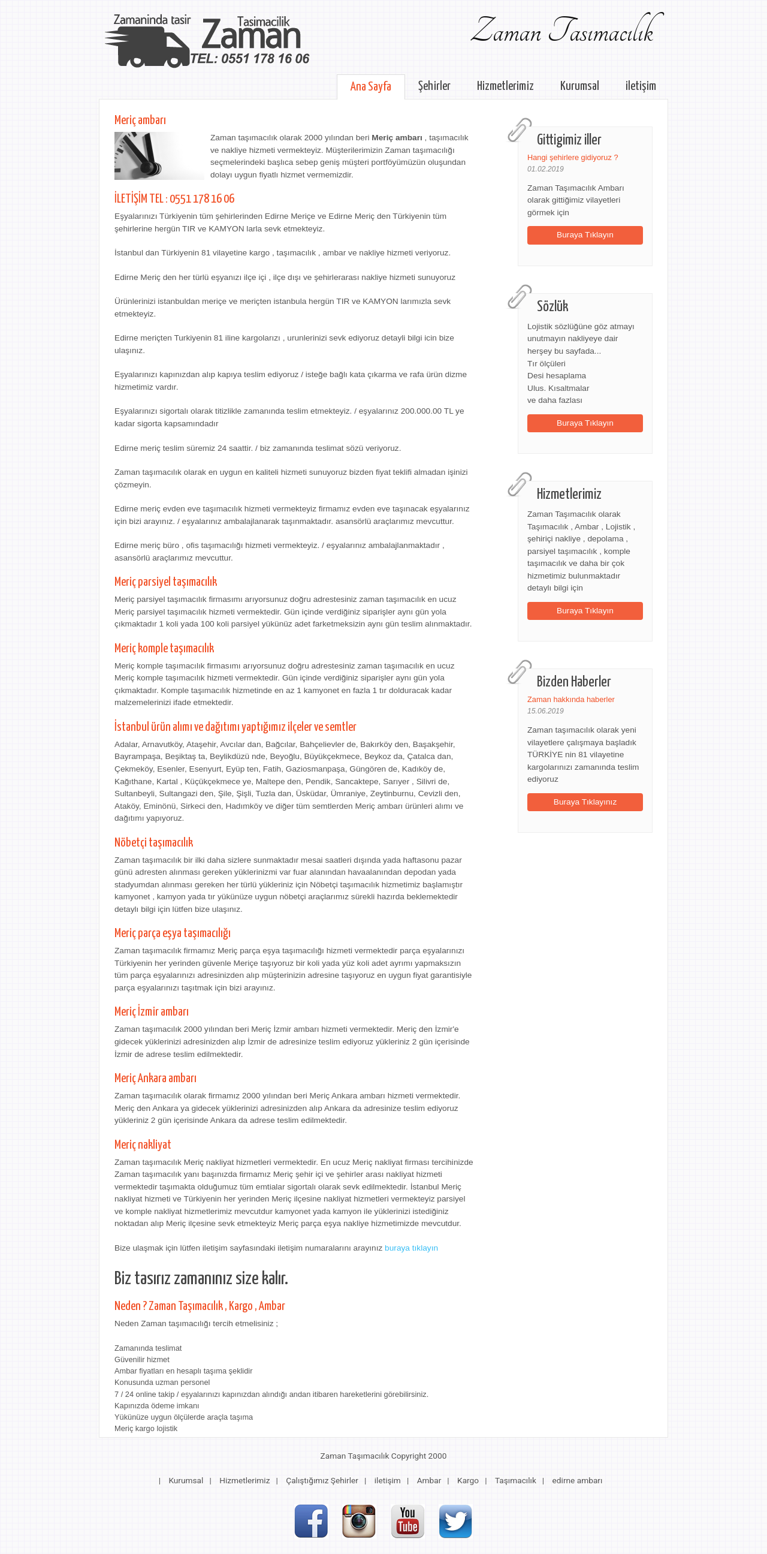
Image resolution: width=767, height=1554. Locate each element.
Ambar (429, 1480)
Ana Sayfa (371, 87)
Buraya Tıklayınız (585, 801)
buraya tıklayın (411, 1247)
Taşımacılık (515, 1480)
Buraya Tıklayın (585, 234)
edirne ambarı (577, 1480)
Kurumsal (579, 86)
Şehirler (434, 86)
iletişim (641, 86)
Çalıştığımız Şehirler (322, 1480)
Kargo (468, 1480)
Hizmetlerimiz (505, 86)
